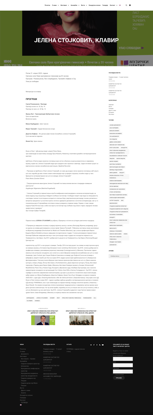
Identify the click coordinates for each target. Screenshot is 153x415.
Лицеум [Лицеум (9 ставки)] (112, 158)
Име (114, 362)
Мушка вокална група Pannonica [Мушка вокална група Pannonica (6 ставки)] (116, 176)
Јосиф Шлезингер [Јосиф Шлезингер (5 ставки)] (115, 125)
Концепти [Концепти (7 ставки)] (124, 147)
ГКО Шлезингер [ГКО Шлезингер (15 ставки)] (114, 136)
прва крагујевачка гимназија (71, 297)
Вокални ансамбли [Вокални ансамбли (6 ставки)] (116, 133)
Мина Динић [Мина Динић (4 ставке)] (113, 172)
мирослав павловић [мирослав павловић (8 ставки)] (116, 225)
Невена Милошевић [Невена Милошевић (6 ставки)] (116, 180)
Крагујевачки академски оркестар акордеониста (29, 374)
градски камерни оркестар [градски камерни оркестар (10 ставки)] (118, 206)
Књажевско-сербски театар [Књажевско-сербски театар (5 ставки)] (118, 155)
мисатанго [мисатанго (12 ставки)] (113, 228)
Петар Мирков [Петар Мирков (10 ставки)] (114, 186)
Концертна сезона (26, 395)
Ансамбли (23, 361)
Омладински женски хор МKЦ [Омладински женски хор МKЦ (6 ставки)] (119, 183)
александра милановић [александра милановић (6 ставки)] (117, 197)
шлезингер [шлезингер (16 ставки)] (113, 244)
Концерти (111, 112)
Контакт (23, 400)
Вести (110, 106)
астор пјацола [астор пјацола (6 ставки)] (114, 200)
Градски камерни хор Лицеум (28, 379)
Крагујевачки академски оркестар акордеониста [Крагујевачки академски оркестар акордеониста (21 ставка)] (117, 151)
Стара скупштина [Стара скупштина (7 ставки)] (115, 192)
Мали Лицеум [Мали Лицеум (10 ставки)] (121, 158)
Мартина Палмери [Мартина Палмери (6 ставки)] (115, 164)
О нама (22, 351)
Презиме (116, 368)
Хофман (37, 300)
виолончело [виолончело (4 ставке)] (113, 203)
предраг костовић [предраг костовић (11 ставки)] (115, 242)
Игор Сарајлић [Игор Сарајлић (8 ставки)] (114, 147)
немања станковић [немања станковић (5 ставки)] (116, 231)
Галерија (111, 108)
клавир (52, 297)
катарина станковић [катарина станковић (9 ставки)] (116, 214)
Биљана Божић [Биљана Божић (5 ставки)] (114, 130)
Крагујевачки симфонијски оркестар (30, 370)
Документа (25, 354)
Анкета (23, 393)
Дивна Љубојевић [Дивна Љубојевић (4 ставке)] (115, 142)
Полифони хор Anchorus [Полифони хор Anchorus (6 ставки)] (117, 189)
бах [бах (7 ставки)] (122, 200)
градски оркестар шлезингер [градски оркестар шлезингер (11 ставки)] (119, 211)
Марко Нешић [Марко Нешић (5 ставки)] (114, 161)
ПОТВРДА (24, 402)
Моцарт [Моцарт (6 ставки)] (122, 172)
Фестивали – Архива (28, 359)
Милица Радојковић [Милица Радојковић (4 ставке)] (116, 169)
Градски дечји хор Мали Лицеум (29, 384)
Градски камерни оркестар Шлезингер (30, 365)
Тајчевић (29, 300)
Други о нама (112, 110)
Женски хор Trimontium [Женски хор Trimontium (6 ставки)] (117, 144)
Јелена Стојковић (42, 297)
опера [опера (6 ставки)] (125, 233)
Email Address (118, 356)
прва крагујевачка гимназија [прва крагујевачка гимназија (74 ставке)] (115, 238)
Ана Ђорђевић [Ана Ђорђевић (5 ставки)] (114, 127)
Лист (58, 297)
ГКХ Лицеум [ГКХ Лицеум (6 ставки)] (113, 139)
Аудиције (111, 104)
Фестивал (111, 114)
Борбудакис (30, 297)
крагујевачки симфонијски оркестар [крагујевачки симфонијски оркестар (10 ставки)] (118, 221)
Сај (95, 297)
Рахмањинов (87, 297)
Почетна (23, 349)
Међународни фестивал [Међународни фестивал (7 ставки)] (117, 167)
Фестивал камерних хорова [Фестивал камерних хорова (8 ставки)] (118, 194)
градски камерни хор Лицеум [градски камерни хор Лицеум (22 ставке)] (119, 208)
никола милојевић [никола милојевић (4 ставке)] (115, 233)
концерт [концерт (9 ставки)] (112, 217)
